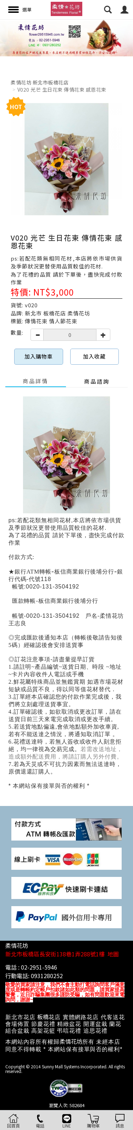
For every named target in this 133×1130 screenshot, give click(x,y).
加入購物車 (38, 356)
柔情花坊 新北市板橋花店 (39, 82)
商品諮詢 (97, 381)
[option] (66, 37)
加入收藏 (94, 356)
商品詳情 (35, 381)
